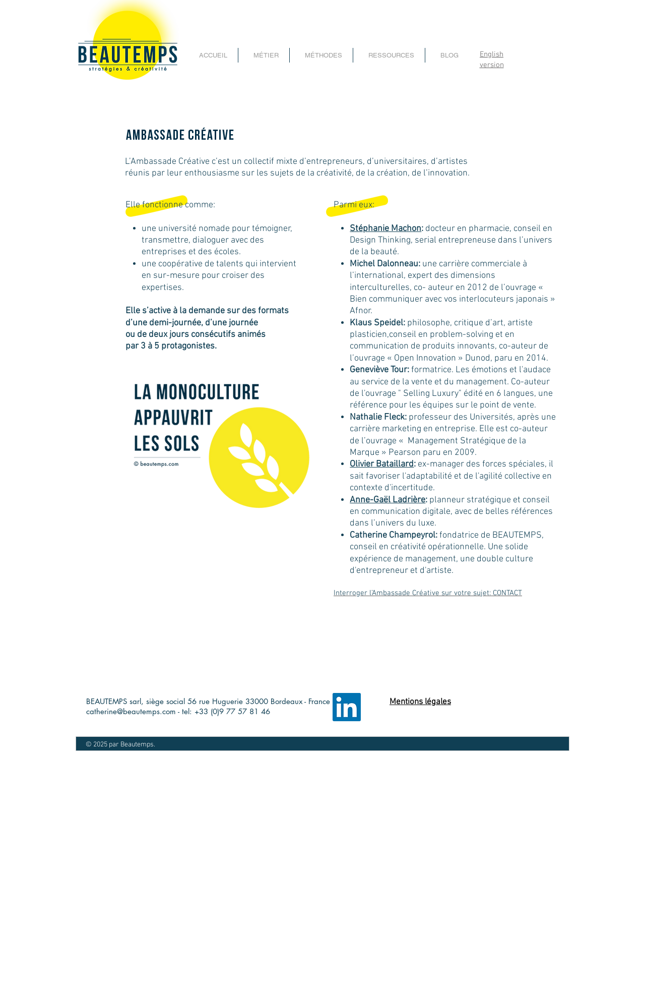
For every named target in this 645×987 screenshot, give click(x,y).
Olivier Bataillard (382, 464)
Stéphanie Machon (385, 228)
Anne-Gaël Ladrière (387, 500)
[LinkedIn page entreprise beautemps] (347, 707)
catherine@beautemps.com (131, 711)
